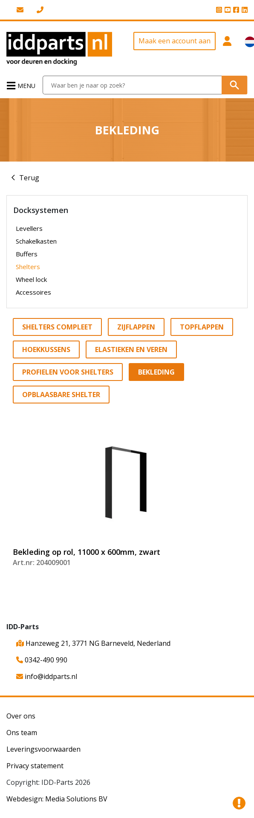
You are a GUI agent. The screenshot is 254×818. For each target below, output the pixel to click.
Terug (29, 177)
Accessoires (33, 292)
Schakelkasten (36, 241)
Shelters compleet (57, 327)
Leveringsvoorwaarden (43, 749)
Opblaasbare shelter (61, 394)
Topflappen (202, 327)
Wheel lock (31, 279)
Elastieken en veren (131, 349)
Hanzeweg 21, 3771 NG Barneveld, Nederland (93, 643)
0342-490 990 (41, 660)
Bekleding (156, 372)
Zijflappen (136, 327)
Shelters (28, 266)
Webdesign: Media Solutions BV (56, 799)
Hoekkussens (46, 349)
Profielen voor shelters (67, 372)
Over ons (20, 716)
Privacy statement (35, 765)
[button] (227, 48)
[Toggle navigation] (21, 85)
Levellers (29, 228)
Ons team (21, 732)
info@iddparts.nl (46, 676)
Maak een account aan (175, 40)
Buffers (27, 254)
